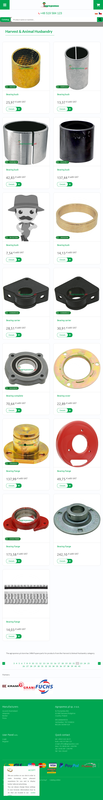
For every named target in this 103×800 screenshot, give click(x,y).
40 (76, 666)
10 (33, 663)
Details (11, 109)
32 (46, 666)
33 (50, 666)
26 (24, 666)
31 (42, 666)
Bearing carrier (13, 320)
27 (27, 666)
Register (5, 741)
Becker (5, 716)
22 (77, 663)
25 (88, 663)
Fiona (4, 718)
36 (61, 666)
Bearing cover (63, 396)
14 (48, 663)
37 (64, 666)
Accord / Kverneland (9, 711)
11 (37, 663)
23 (81, 663)
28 (31, 666)
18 (62, 663)
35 (57, 666)
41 (79, 666)
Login (4, 739)
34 (53, 666)
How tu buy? (42, 780)
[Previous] (3, 663)
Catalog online (55, 780)
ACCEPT (31, 770)
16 (55, 663)
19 (66, 663)
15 (51, 663)
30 (38, 666)
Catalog (5, 19)
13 (44, 663)
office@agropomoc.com (69, 744)
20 (70, 663)
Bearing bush (12, 94)
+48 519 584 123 (51, 13)
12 (40, 663)
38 (68, 666)
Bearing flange (13, 471)
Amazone (5, 713)
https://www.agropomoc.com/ (51, 3)
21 (74, 663)
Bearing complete (14, 396)
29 (35, 666)
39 (72, 666)
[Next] (99, 663)
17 (59, 663)
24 (85, 663)
